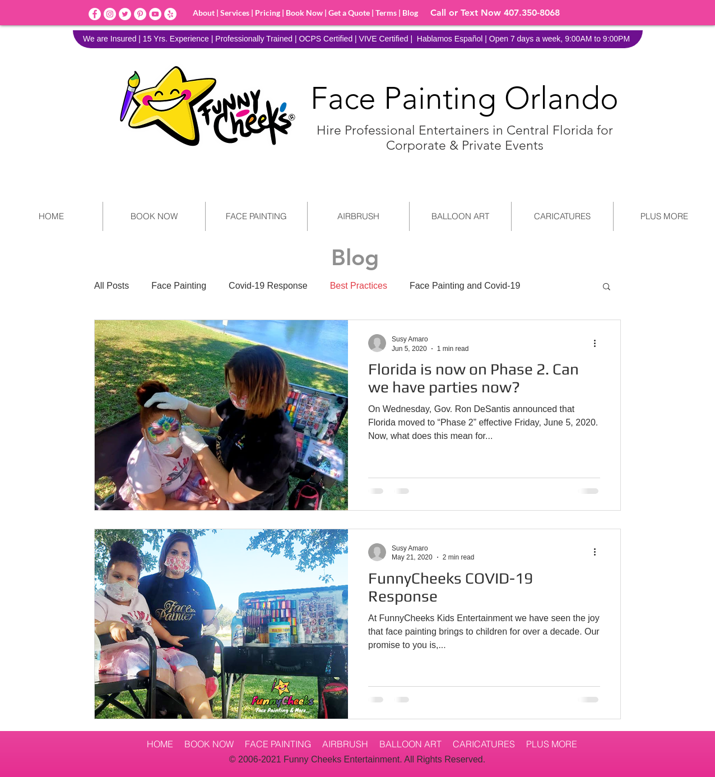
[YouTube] (155, 14)
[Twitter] (125, 14)
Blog (409, 12)
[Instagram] (110, 14)
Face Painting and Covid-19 (465, 285)
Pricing (267, 12)
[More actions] (598, 343)
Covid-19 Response (268, 285)
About (204, 12)
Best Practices (358, 285)
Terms (386, 12)
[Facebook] (95, 14)
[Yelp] (170, 14)
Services (234, 12)
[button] (606, 287)
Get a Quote (349, 12)
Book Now (304, 12)
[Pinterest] (140, 14)
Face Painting (178, 285)
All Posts (111, 285)
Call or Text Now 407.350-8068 (495, 12)
